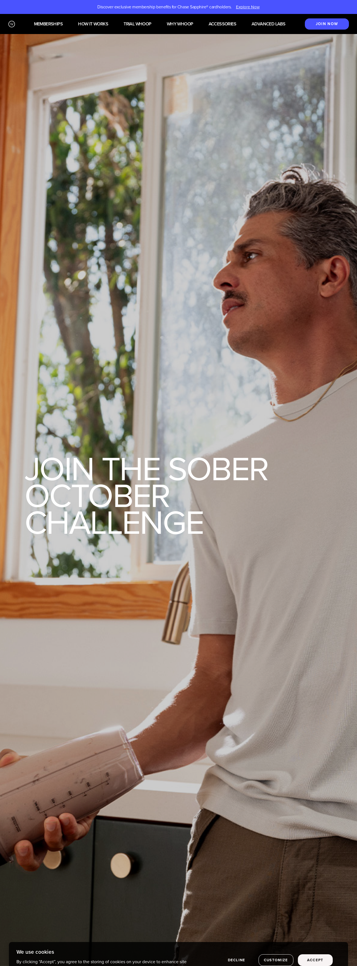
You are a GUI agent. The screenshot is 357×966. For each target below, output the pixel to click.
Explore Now (248, 7)
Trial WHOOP (137, 24)
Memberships (48, 24)
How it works (93, 24)
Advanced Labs (268, 24)
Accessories (222, 24)
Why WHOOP (180, 24)
